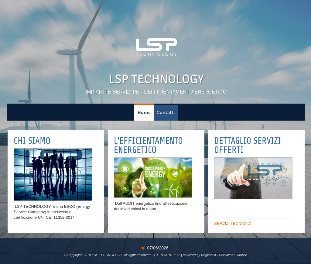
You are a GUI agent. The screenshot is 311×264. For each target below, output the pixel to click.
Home (144, 112)
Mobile (242, 255)
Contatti (166, 112)
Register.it (208, 255)
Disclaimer (226, 255)
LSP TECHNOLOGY (156, 79)
